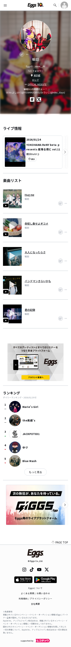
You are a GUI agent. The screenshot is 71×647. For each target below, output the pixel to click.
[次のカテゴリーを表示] (65, 152)
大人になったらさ (35, 252)
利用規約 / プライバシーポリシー (36, 598)
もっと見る (35, 472)
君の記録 (30, 310)
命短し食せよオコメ (36, 223)
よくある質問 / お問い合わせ (35, 593)
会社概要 (35, 603)
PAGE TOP (60, 542)
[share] (22, 54)
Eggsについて (35, 587)
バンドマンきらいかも (38, 281)
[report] (27, 54)
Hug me (29, 195)
